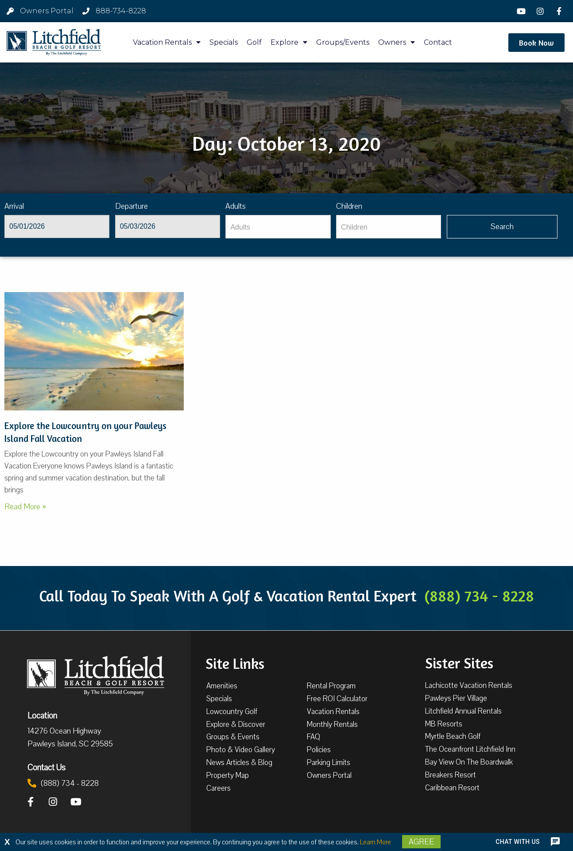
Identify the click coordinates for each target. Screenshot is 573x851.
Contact (438, 42)
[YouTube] (522, 11)
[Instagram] (541, 11)
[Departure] (167, 226)
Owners (396, 42)
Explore (289, 42)
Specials (223, 42)
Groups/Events (342, 42)
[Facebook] (560, 11)
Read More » (25, 506)
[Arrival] (56, 226)
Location (42, 715)
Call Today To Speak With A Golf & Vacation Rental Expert (286, 595)
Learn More (375, 842)
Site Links (234, 662)
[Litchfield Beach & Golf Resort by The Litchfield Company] (54, 42)
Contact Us (46, 767)
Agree (421, 841)
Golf (254, 42)
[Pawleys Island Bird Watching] (94, 351)
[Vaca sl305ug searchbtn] (502, 226)
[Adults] (277, 226)
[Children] (388, 226)
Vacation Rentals (167, 42)
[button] (536, 42)
